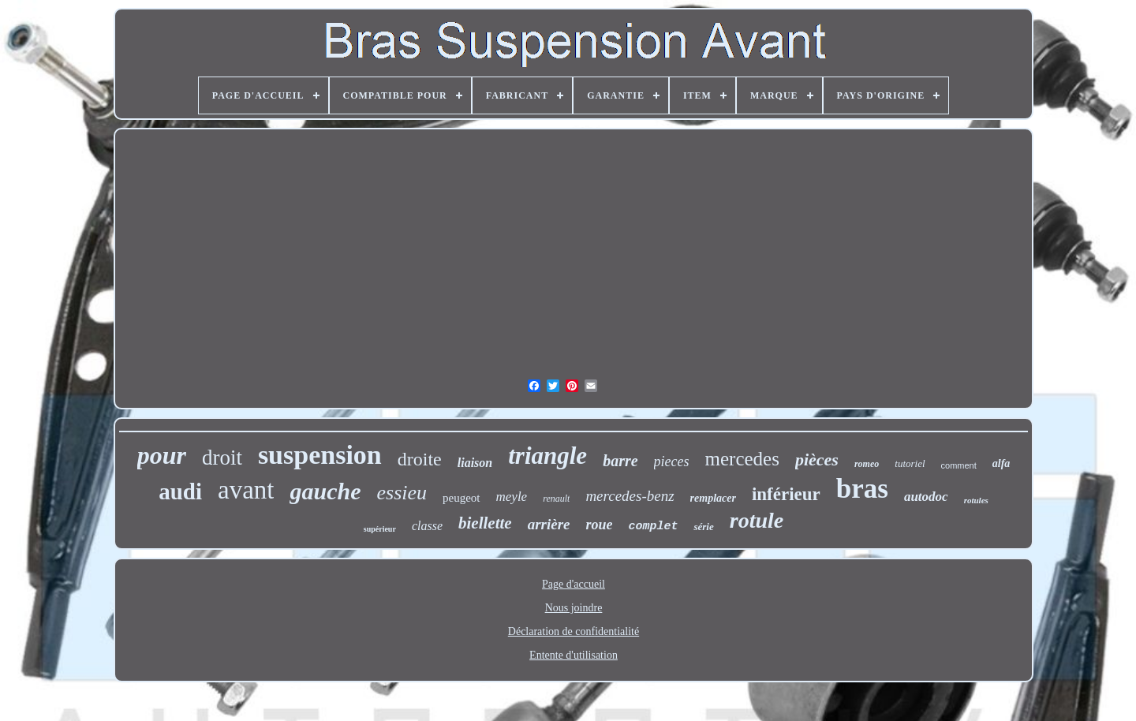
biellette (485, 523)
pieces (671, 461)
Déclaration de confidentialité (573, 631)
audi (180, 491)
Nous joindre (574, 608)
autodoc (926, 496)
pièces (817, 459)
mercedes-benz (629, 496)
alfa (1001, 463)
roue (598, 524)
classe (427, 525)
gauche (325, 491)
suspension (320, 454)
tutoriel (910, 463)
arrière (549, 524)
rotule (756, 520)
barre (620, 460)
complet (653, 526)
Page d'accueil (573, 584)
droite (420, 459)
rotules (976, 500)
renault (556, 498)
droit (222, 457)
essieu (401, 492)
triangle (547, 455)
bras (862, 488)
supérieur (380, 529)
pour (161, 455)
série (703, 526)
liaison (475, 462)
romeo (866, 463)
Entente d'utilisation (573, 655)
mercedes (742, 458)
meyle (512, 496)
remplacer (713, 498)
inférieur (786, 494)
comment (959, 465)
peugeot (461, 497)
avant (246, 490)
